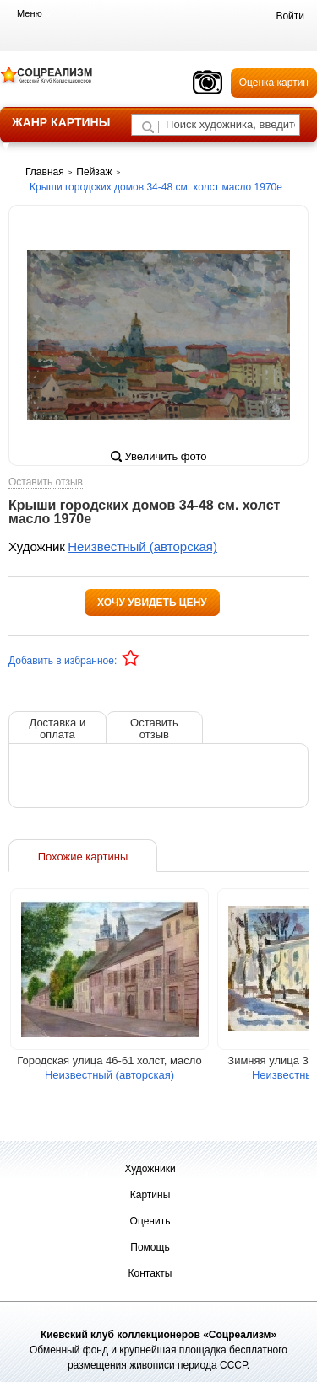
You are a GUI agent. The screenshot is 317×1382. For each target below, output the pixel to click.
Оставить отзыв (45, 482)
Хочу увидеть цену (152, 602)
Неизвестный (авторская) (142, 546)
